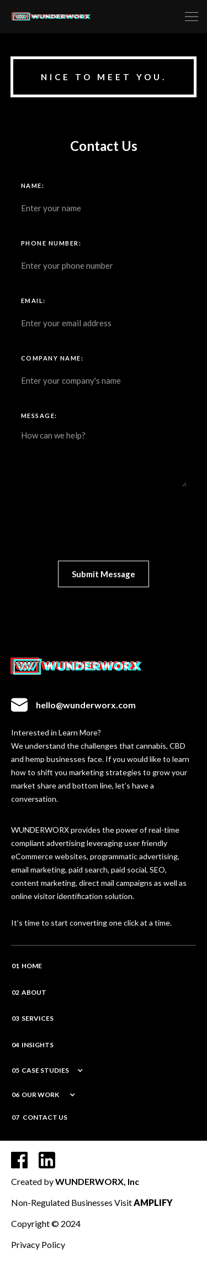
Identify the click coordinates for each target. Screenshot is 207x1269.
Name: (33, 185)
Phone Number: (51, 243)
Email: (33, 300)
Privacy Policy (38, 1244)
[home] (103, 16)
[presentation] (105, 525)
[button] (191, 16)
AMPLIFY (153, 1202)
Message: (39, 415)
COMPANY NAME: (52, 358)
